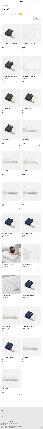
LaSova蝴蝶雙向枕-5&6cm (27, 264)
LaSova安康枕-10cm (26, 139)
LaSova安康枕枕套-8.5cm (27, 108)
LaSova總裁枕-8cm (26, 202)
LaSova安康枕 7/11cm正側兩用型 (28, 76)
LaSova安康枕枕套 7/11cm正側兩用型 (9, 43)
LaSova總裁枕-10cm (26, 357)
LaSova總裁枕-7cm (6, 326)
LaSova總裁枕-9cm (6, 202)
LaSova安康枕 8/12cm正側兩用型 (28, 43)
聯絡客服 (11, 427)
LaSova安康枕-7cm (26, 170)
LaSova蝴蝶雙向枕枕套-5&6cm (8, 264)
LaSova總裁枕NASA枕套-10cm (28, 326)
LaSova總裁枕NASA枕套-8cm (28, 233)
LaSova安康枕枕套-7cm (6, 139)
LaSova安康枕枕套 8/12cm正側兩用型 (9, 76)
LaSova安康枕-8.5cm (6, 170)
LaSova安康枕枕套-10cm (7, 108)
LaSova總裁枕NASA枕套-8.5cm (8, 357)
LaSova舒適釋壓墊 (6, 295)
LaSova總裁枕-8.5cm (6, 388)
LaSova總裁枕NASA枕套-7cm (28, 295)
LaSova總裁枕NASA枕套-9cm (8, 233)
